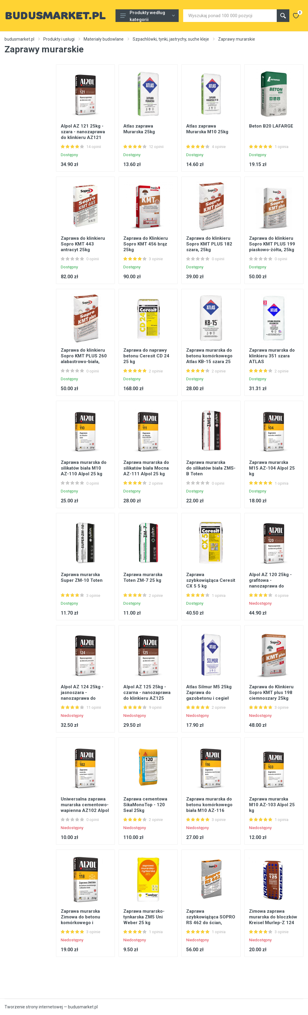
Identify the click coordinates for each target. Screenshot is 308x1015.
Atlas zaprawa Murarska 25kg (139, 128)
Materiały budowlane (104, 39)
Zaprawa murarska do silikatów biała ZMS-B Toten (211, 468)
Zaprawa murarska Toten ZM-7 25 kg (142, 577)
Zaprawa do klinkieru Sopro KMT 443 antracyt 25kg (83, 244)
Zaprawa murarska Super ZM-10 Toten (82, 577)
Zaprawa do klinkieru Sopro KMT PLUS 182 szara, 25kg (209, 244)
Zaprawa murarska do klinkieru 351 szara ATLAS (272, 355)
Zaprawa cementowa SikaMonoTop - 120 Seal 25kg (145, 804)
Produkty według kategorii (147, 16)
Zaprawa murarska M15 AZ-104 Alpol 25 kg (272, 468)
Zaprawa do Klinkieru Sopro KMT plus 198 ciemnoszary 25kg (271, 692)
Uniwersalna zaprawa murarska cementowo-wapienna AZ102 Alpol (85, 804)
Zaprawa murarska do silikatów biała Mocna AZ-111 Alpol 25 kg (146, 468)
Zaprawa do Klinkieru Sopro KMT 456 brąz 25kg (145, 244)
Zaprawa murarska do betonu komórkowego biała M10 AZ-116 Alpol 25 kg (209, 807)
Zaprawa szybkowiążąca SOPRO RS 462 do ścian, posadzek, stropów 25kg (210, 923)
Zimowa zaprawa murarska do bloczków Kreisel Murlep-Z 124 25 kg (273, 920)
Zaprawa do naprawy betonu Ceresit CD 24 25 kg (146, 355)
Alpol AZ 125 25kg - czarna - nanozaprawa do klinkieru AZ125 (147, 692)
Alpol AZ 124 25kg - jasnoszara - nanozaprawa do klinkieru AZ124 (82, 695)
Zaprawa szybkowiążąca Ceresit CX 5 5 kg (210, 580)
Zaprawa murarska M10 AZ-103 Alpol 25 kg (272, 804)
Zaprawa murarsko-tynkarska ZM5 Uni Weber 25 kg (144, 917)
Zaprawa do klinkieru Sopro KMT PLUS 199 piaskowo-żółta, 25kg (272, 244)
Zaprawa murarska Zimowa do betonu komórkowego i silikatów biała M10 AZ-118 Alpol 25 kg (81, 923)
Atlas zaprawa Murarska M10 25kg (207, 128)
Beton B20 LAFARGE (271, 126)
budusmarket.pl (19, 39)
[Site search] (230, 15)
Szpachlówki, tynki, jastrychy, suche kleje (171, 39)
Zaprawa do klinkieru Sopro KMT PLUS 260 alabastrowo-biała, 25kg (84, 358)
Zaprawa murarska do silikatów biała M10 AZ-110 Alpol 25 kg (83, 468)
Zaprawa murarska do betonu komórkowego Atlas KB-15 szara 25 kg (209, 358)
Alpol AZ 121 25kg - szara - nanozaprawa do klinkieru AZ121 (83, 131)
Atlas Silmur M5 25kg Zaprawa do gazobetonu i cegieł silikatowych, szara (209, 695)
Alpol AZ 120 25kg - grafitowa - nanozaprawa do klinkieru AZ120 (270, 583)
